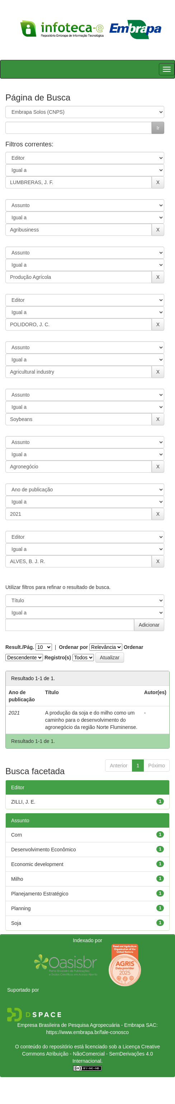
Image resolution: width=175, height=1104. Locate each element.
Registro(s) (57, 657)
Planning (21, 908)
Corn (16, 835)
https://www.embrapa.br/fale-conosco (87, 1032)
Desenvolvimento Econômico (43, 849)
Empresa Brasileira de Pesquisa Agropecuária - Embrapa (81, 1025)
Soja (16, 923)
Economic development (37, 864)
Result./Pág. (19, 647)
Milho (17, 879)
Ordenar (133, 647)
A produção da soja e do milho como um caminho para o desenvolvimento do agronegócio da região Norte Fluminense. (91, 720)
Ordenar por (73, 647)
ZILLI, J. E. (23, 802)
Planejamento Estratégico (39, 894)
